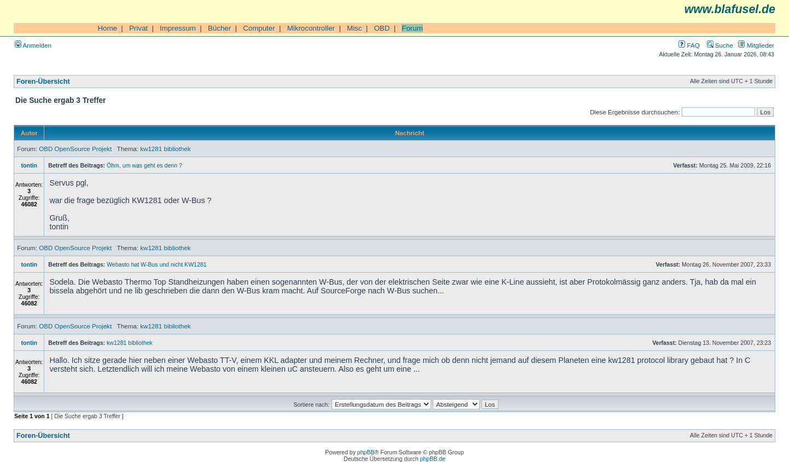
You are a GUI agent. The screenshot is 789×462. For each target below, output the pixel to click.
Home (107, 28)
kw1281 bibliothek (165, 148)
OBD (382, 28)
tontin (29, 165)
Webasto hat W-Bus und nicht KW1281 (157, 264)
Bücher (219, 28)
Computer (259, 28)
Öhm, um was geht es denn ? (144, 165)
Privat (138, 28)
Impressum (178, 28)
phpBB (366, 452)
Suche (720, 45)
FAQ (688, 45)
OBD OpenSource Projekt (75, 148)
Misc (354, 28)
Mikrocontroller (311, 28)
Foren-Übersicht (43, 81)
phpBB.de (432, 458)
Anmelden (33, 45)
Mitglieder (756, 45)
